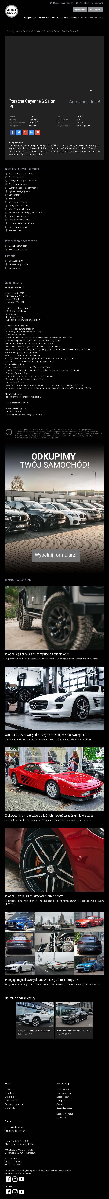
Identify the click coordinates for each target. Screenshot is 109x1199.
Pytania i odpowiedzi (14, 1127)
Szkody (60, 1104)
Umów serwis (63, 1089)
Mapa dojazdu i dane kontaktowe (20, 1144)
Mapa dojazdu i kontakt (61, 3)
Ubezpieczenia (30, 17)
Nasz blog (9, 1093)
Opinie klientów (12, 1100)
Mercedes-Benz (44, 17)
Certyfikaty (10, 1108)
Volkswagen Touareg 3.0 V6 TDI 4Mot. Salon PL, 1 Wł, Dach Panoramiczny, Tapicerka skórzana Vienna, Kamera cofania (35, 1031)
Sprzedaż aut (63, 1097)
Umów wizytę (80, 10)
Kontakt (55, 17)
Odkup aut (61, 1100)
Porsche (47, 31)
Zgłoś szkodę (95, 10)
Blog (101, 17)
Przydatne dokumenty (15, 1131)
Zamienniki (61, 1117)
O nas (7, 1089)
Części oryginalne (65, 1114)
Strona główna (13, 31)
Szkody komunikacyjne (70, 17)
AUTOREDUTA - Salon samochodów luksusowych (11, 11)
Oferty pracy (10, 1097)
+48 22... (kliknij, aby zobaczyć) (89, 3)
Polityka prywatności (14, 1104)
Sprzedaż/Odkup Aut (89, 17)
